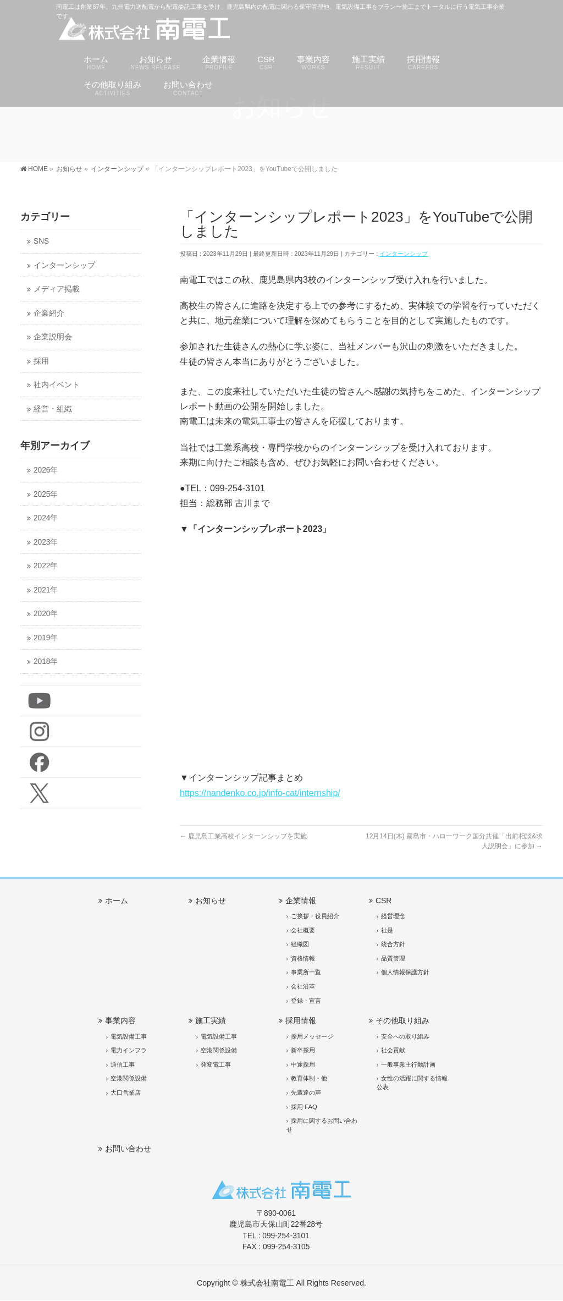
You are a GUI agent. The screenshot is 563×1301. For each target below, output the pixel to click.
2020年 (46, 614)
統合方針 (393, 944)
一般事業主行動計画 (408, 1064)
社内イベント (57, 385)
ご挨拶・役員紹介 (315, 916)
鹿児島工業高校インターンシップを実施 (243, 836)
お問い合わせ (128, 1148)
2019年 (46, 638)
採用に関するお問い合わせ (321, 1125)
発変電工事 (216, 1064)
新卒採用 (303, 1050)
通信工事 (123, 1064)
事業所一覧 (306, 972)
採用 (41, 361)
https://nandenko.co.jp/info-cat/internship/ (260, 793)
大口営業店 (126, 1092)
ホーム (116, 900)
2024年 (46, 518)
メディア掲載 (57, 289)
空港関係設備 (129, 1078)
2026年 (46, 470)
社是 (387, 930)
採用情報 (300, 1020)
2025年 (46, 494)
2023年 (46, 542)
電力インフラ (129, 1050)
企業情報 (300, 900)
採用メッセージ (312, 1036)
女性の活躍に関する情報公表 (412, 1082)
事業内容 (120, 1020)
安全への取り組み (405, 1036)
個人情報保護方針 (405, 972)
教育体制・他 (309, 1078)
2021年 (46, 590)
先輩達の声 (306, 1092)
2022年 (46, 566)
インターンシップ (403, 253)
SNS (41, 241)
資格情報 (303, 958)
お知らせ (210, 900)
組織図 (300, 944)
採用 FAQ (304, 1107)
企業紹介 (49, 313)
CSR (384, 900)
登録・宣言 (306, 1000)
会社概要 (303, 930)
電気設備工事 (129, 1036)
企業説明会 (53, 337)
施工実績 (210, 1020)
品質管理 (393, 958)
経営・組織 (53, 409)
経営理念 (393, 916)
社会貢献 (393, 1050)
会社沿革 (303, 986)
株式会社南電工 (267, 1282)
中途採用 (303, 1064)
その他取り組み (402, 1020)
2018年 (46, 661)
